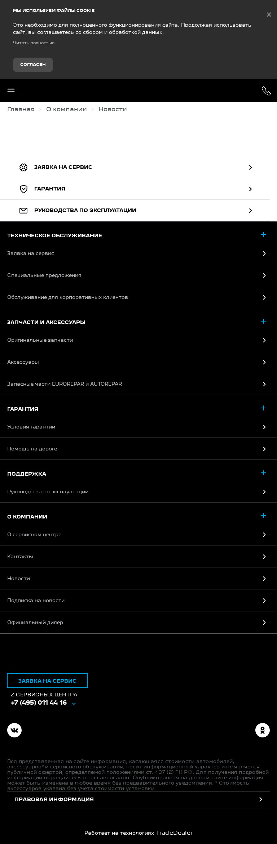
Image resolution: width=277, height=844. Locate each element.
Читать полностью (33, 43)
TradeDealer (174, 833)
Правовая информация (54, 800)
